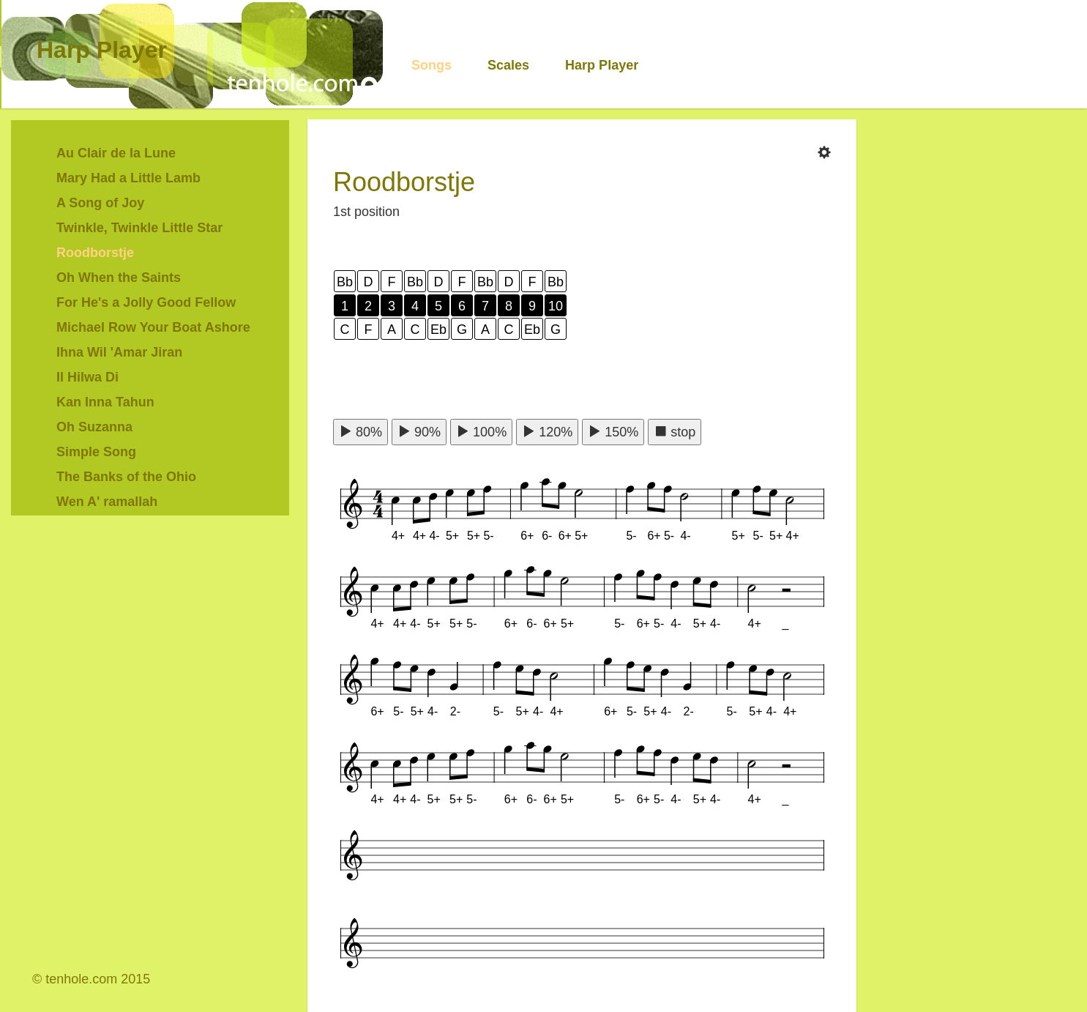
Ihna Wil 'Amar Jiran (119, 352)
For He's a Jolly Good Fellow (146, 302)
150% (613, 431)
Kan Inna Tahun (105, 402)
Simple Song (96, 451)
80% (360, 431)
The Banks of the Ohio (126, 476)
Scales (508, 65)
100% (481, 431)
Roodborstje (95, 252)
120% (547, 431)
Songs (431, 65)
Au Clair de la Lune (116, 153)
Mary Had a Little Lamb (128, 178)
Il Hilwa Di (87, 377)
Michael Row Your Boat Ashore (153, 327)
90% (419, 431)
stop (674, 431)
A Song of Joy (100, 202)
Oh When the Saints (118, 277)
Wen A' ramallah (106, 501)
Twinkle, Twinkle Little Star (139, 227)
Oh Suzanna (94, 427)
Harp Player (102, 50)
